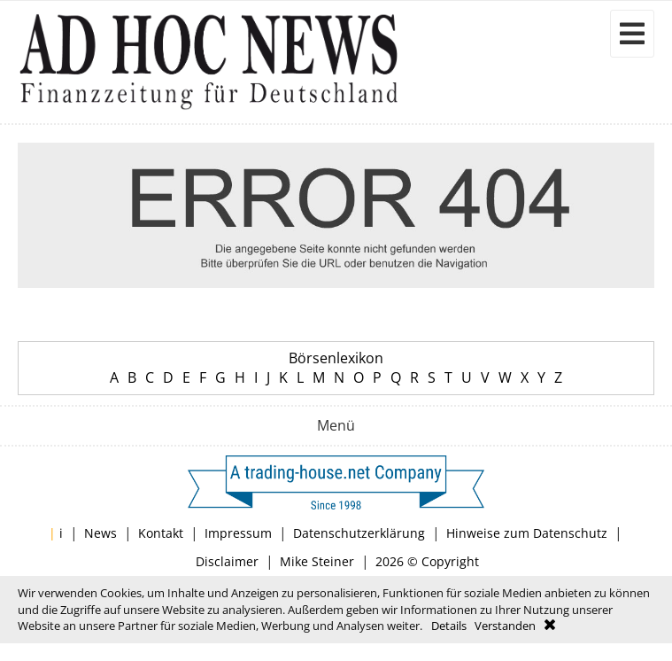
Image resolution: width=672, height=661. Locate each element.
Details (449, 626)
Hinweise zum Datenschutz (526, 533)
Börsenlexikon (336, 358)
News (100, 533)
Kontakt (160, 533)
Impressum (238, 533)
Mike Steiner (317, 561)
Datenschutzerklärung (359, 533)
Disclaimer (227, 561)
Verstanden (505, 626)
